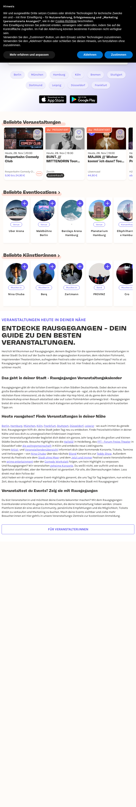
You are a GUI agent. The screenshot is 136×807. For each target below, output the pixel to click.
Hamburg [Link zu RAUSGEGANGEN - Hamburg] (59, 74)
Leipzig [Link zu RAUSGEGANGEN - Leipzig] (56, 85)
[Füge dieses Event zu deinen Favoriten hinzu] (37, 134)
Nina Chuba (38, 453)
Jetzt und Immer (81, 457)
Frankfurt (50, 426)
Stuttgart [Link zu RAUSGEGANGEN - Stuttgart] (116, 74)
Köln (39, 426)
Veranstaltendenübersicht (41, 449)
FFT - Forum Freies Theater (114, 441)
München (29, 426)
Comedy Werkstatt (57, 461)
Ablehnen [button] (90, 54)
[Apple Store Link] (52, 99)
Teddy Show (104, 453)
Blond (72, 453)
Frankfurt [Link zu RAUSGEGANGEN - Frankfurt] (101, 85)
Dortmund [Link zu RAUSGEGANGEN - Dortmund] (35, 85)
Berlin (5, 426)
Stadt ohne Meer (48, 457)
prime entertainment (20, 461)
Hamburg (16, 426)
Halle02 (69, 441)
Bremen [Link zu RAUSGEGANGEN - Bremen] (95, 74)
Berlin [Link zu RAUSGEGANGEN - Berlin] (17, 74)
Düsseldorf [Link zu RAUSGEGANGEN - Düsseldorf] (78, 85)
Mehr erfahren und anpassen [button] (29, 54)
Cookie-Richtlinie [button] (66, 21)
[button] (130, 6)
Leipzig (89, 426)
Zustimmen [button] (118, 54)
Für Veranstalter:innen (68, 529)
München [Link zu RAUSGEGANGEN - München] (37, 74)
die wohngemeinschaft (36, 445)
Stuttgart (63, 426)
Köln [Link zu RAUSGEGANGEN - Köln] (78, 74)
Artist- (15, 449)
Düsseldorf (77, 426)
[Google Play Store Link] (83, 99)
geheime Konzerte (61, 465)
